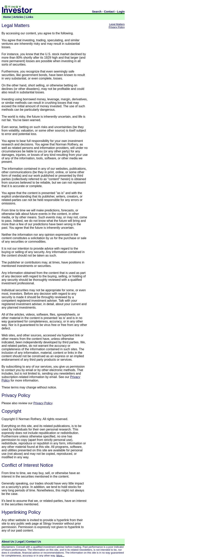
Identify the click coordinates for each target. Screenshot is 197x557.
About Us (8, 541)
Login (121, 11)
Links (29, 17)
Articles (18, 17)
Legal (20, 541)
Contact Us (33, 541)
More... (60, 555)
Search (97, 11)
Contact (109, 11)
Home (7, 17)
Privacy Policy (42, 403)
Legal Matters (117, 24)
